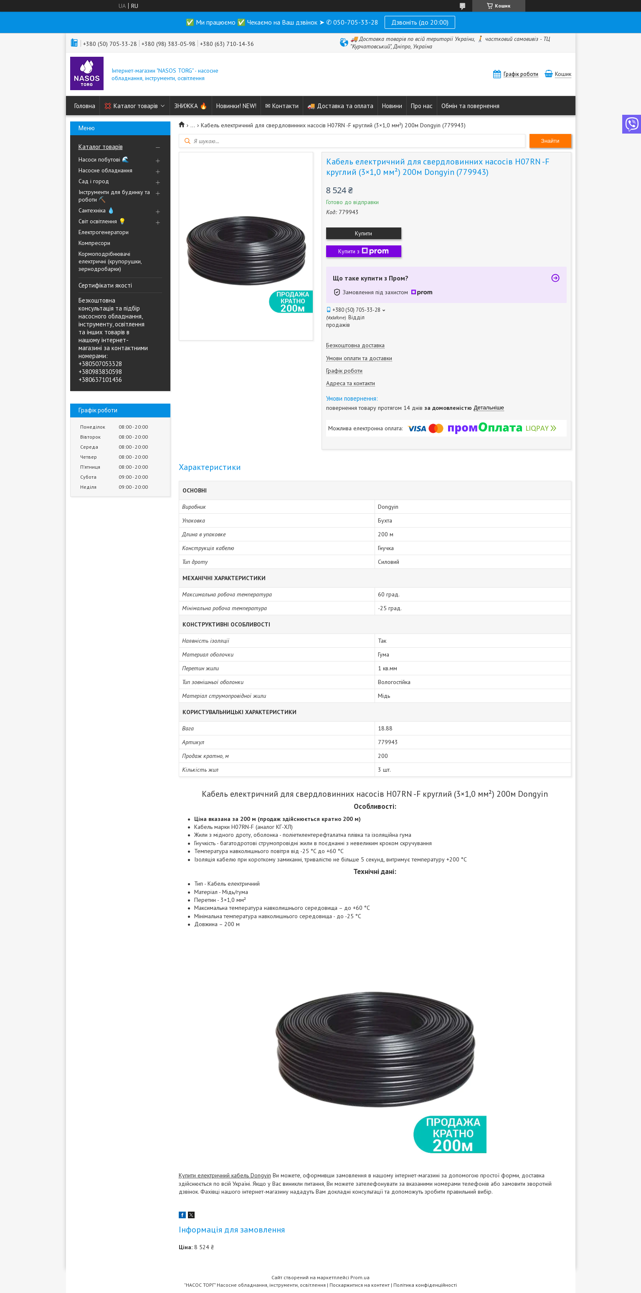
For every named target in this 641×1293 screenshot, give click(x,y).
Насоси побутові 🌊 (104, 159)
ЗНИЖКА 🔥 (191, 106)
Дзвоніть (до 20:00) (419, 22)
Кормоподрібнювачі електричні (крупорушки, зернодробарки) (110, 261)
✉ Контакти (282, 106)
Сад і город (94, 181)
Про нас (422, 106)
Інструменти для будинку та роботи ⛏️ (114, 195)
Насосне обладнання (105, 170)
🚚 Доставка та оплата (340, 106)
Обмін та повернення (470, 106)
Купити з (363, 251)
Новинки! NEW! (236, 106)
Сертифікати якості (105, 285)
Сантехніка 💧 (96, 210)
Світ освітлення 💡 (102, 221)
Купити (363, 233)
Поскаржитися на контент (359, 1285)
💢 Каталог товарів (131, 106)
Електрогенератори (104, 232)
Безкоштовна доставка (355, 345)
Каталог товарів (101, 147)
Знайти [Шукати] (550, 141)
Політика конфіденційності (425, 1285)
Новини (392, 106)
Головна (84, 106)
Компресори (94, 243)
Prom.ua (360, 1277)
